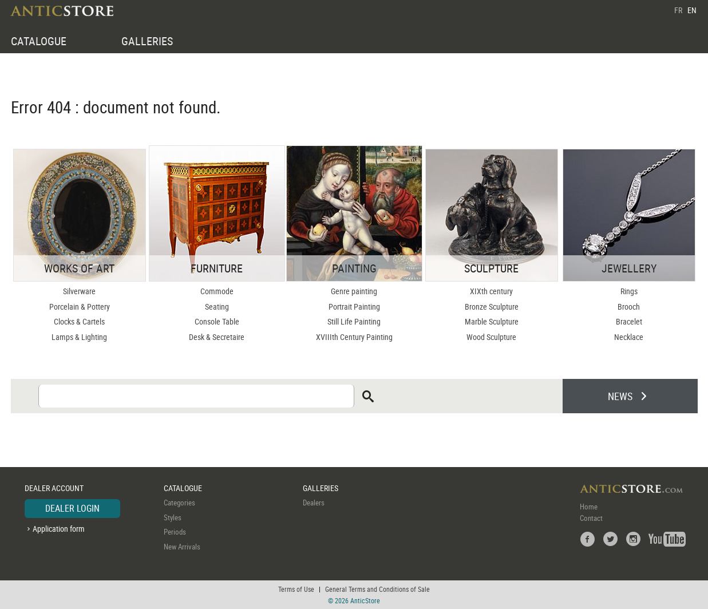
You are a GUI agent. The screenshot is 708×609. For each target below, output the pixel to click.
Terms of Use (296, 589)
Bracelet (629, 321)
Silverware (79, 291)
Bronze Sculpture (492, 306)
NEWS (620, 396)
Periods (175, 532)
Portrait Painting (354, 306)
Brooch (629, 306)
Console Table (217, 321)
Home (589, 506)
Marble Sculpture (492, 321)
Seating (217, 306)
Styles (172, 517)
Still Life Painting (354, 321)
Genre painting (354, 291)
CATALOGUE (38, 41)
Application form (59, 528)
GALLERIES (147, 41)
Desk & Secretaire (216, 336)
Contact (591, 518)
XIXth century (491, 291)
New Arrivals (182, 546)
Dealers (314, 502)
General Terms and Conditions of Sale (377, 589)
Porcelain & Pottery (79, 306)
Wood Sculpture (491, 336)
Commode (217, 291)
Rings (629, 291)
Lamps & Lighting (79, 336)
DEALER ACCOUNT (54, 488)
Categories (179, 502)
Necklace (628, 336)
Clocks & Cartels (79, 321)
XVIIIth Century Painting (354, 336)
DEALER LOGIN (72, 508)
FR (678, 10)
